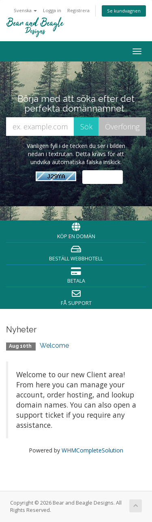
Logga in (52, 10)
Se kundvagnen (124, 11)
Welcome (54, 345)
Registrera (78, 10)
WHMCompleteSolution (92, 450)
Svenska (25, 10)
